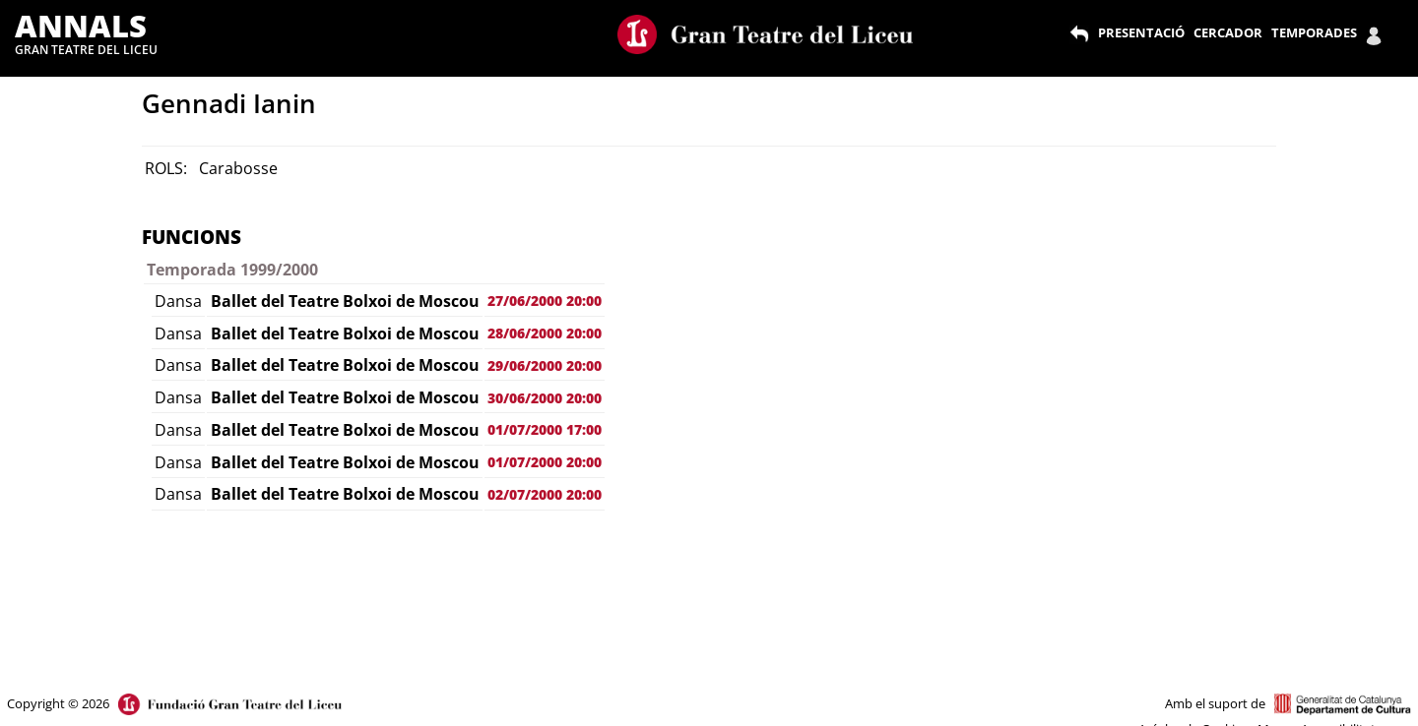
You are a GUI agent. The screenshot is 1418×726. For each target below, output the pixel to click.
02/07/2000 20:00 (544, 494)
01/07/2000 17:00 (544, 429)
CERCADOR (1227, 32)
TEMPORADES (1314, 32)
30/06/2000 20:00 (544, 398)
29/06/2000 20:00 (544, 365)
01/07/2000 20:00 (544, 462)
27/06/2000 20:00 (544, 300)
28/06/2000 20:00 (544, 333)
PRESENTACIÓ (1141, 32)
